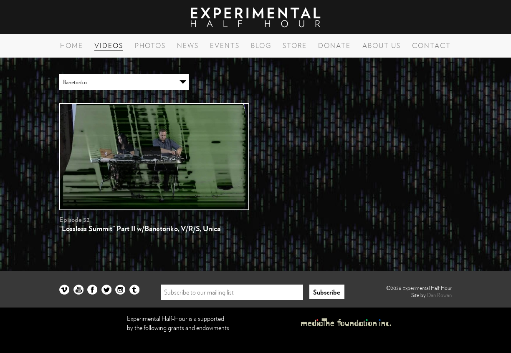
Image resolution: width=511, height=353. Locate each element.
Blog (261, 45)
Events (225, 45)
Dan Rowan (439, 295)
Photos (150, 45)
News (188, 45)
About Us (381, 45)
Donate (334, 45)
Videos (108, 45)
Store (295, 45)
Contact (431, 45)
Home (71, 45)
